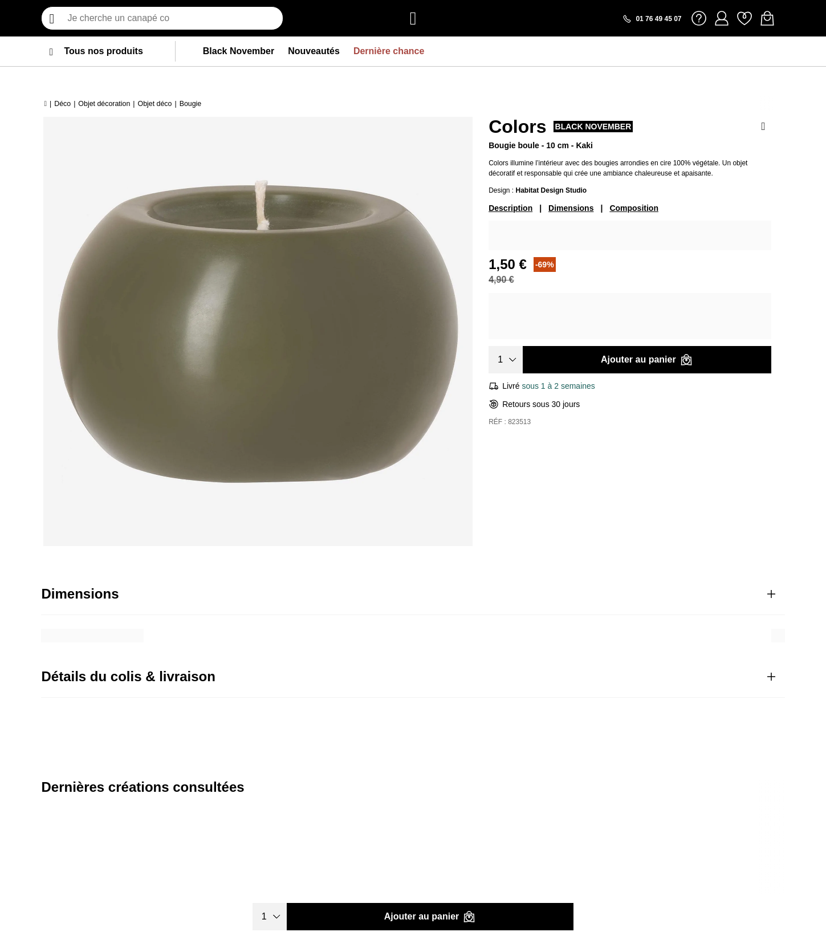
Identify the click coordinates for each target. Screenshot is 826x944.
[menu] (51, 51)
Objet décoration (104, 104)
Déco (62, 104)
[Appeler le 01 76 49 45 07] (651, 19)
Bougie (191, 104)
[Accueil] (45, 103)
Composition (633, 208)
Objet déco (155, 104)
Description (510, 208)
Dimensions (570, 208)
